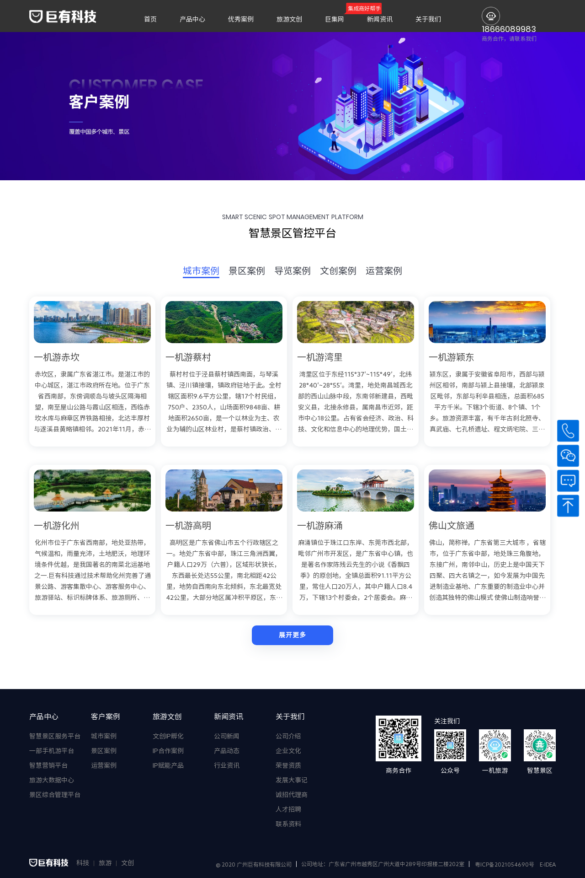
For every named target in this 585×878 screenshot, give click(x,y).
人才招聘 (288, 809)
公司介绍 (288, 736)
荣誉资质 (288, 765)
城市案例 (104, 736)
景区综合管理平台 (54, 795)
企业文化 (288, 751)
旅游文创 (289, 19)
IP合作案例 (168, 751)
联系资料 (288, 824)
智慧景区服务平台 (54, 736)
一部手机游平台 (51, 751)
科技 (82, 863)
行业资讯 (226, 765)
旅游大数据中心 (51, 780)
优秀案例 (241, 19)
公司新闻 (226, 736)
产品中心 (192, 19)
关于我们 (428, 19)
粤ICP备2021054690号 (504, 864)
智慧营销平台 (48, 765)
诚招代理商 (292, 795)
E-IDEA (548, 864)
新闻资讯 (380, 19)
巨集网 (334, 19)
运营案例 (104, 765)
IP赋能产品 (168, 765)
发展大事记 (292, 780)
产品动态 (226, 751)
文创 (127, 863)
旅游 (105, 863)
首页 (150, 19)
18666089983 (509, 29)
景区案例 (104, 751)
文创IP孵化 (168, 736)
